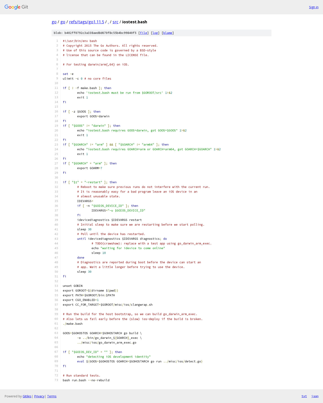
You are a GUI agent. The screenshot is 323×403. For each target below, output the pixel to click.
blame (167, 33)
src (115, 21)
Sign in (314, 7)
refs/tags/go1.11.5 (86, 21)
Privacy (39, 396)
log (155, 33)
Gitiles (27, 396)
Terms (52, 396)
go (54, 21)
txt (304, 396)
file (143, 33)
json (315, 396)
